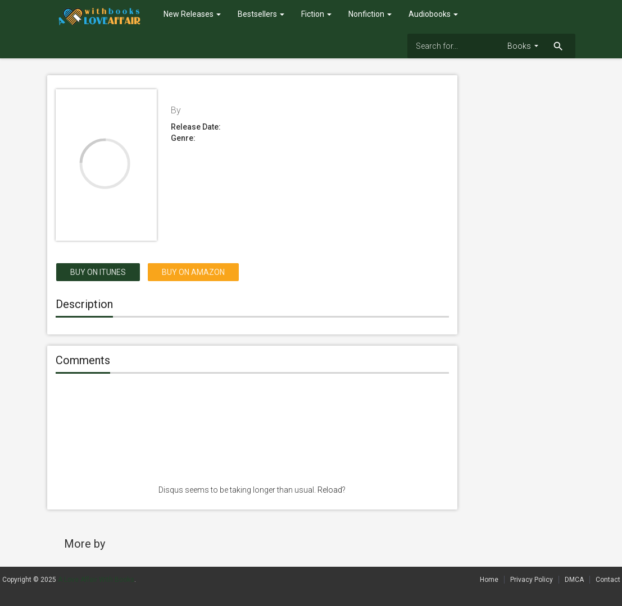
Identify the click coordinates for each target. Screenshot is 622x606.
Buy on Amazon (193, 272)
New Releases (192, 14)
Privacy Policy (531, 580)
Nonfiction (370, 14)
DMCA (574, 580)
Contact (608, 580)
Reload (329, 489)
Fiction (316, 14)
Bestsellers (261, 14)
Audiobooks (433, 14)
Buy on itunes (98, 272)
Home (489, 580)
